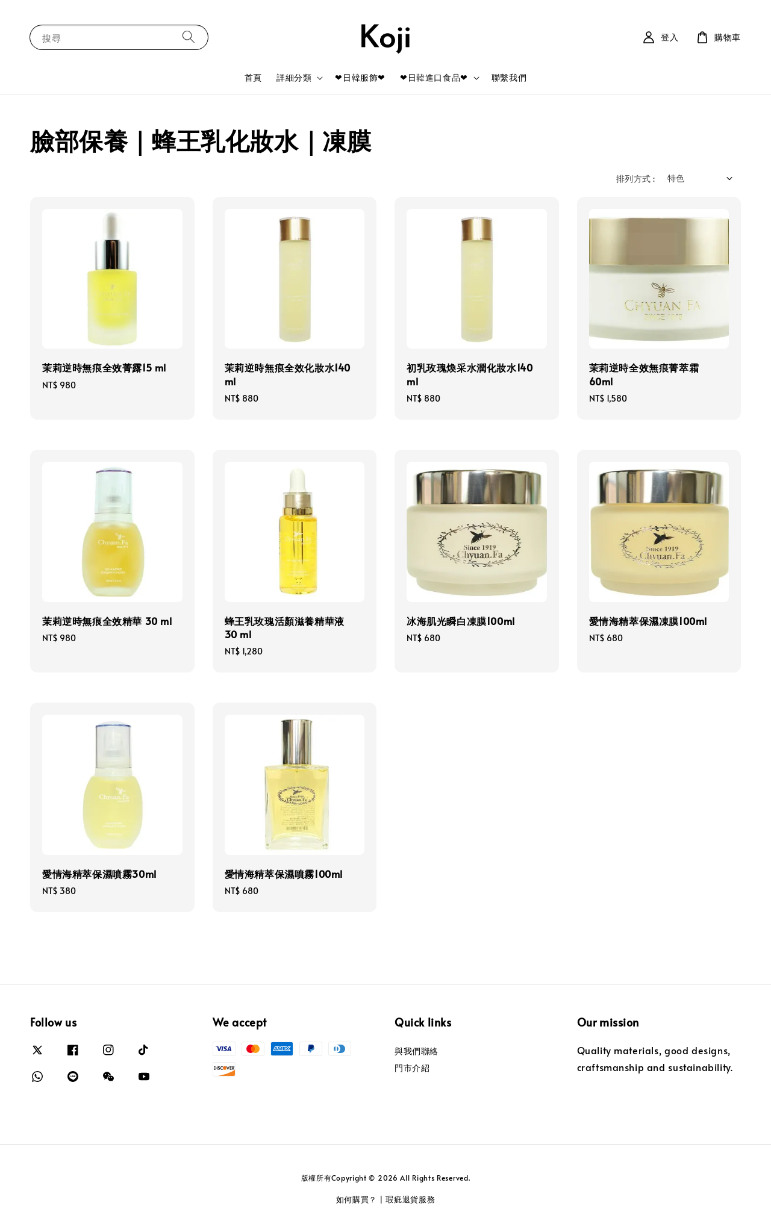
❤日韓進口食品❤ (434, 77)
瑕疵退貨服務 (410, 1199)
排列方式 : (635, 178)
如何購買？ (357, 1199)
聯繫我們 (509, 77)
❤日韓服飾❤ (360, 77)
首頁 (253, 77)
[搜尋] (188, 37)
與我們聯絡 (417, 1051)
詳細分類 (293, 77)
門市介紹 (412, 1067)
